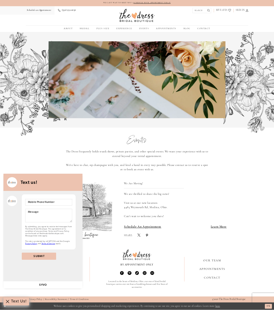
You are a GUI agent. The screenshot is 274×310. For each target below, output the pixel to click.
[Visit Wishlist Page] (223, 10)
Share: (128, 236)
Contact (212, 277)
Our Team (212, 260)
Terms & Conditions (79, 299)
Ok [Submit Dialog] (268, 306)
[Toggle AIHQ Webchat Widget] (16, 301)
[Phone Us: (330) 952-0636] (67, 10)
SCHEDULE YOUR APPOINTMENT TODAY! (153, 3)
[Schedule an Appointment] (38, 10)
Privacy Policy (35, 299)
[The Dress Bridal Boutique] (137, 15)
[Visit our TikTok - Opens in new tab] (137, 273)
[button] (242, 10)
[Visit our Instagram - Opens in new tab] (144, 273)
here (217, 306)
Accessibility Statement (56, 299)
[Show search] (201, 10)
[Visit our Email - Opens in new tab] (152, 273)
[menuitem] (38, 10)
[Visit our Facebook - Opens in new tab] (122, 273)
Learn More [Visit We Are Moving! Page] (219, 227)
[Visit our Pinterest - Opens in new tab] (129, 273)
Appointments (212, 269)
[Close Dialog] (5, 306)
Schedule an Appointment (142, 227)
